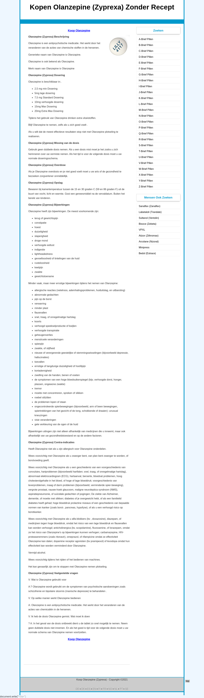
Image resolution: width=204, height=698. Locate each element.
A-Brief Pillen (146, 39)
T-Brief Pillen (146, 151)
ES (88, 689)
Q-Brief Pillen (146, 133)
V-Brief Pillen (146, 163)
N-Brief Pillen (146, 116)
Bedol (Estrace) (147, 253)
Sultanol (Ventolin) (149, 218)
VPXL (142, 229)
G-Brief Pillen (146, 74)
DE (77, 689)
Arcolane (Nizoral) (149, 241)
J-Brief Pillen (146, 92)
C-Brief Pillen (146, 51)
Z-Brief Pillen (146, 186)
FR (104, 689)
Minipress (144, 247)
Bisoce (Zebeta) (147, 224)
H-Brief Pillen (146, 80)
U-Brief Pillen (146, 157)
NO (110, 689)
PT (121, 689)
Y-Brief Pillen (146, 180)
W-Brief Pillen (146, 169)
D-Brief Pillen (146, 57)
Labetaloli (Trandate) (150, 212)
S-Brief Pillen (146, 145)
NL (115, 689)
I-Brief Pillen (145, 86)
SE (126, 689)
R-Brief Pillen (146, 139)
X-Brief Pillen (146, 174)
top (187, 681)
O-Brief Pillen (146, 121)
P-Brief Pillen (146, 127)
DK (83, 689)
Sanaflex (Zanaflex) (149, 206)
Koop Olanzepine (79, 30)
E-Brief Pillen (146, 62)
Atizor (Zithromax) (149, 235)
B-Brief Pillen (146, 45)
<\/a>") (22, 696)
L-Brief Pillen (146, 104)
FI (99, 689)
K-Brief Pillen (146, 98)
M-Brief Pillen (146, 110)
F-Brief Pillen (146, 68)
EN (94, 689)
